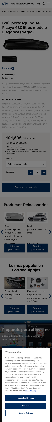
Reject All (26, 406)
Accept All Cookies (26, 398)
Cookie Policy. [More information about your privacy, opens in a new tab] (30, 391)
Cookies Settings (25, 413)
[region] (26, 385)
